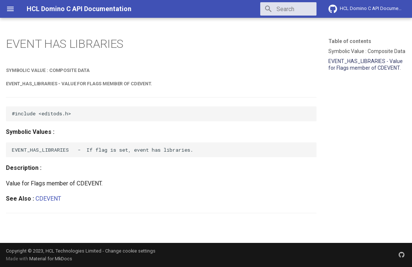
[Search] (273, 9)
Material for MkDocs (50, 258)
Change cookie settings (130, 251)
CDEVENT (48, 198)
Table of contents (349, 41)
